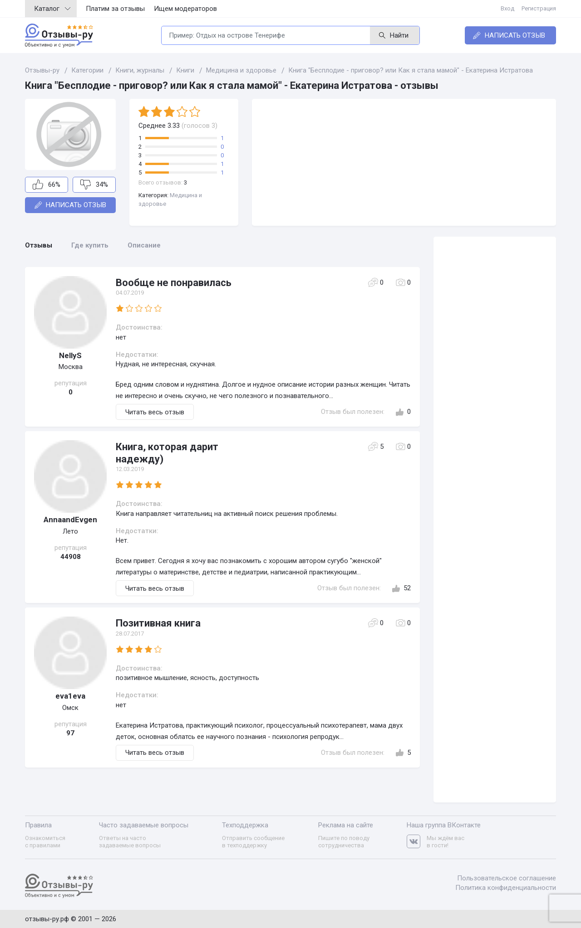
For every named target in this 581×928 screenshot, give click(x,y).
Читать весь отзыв (154, 412)
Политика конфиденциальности (505, 888)
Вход (507, 8)
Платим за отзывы (115, 9)
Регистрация (539, 8)
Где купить (89, 245)
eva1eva (70, 695)
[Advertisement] (404, 162)
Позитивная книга (158, 623)
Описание (144, 245)
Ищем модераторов (185, 9)
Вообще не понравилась (173, 282)
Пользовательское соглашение (506, 878)
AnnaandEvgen (70, 519)
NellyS (70, 355)
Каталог (52, 9)
